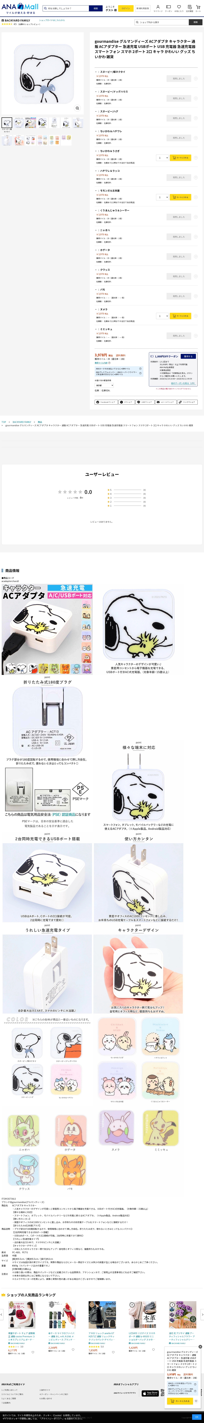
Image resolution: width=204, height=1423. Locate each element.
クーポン (168, 11)
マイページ (158, 11)
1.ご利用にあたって (10, 1390)
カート (198, 11)
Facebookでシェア (108, 402)
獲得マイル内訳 (101, 363)
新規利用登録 (143, 8)
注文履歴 (189, 11)
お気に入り (179, 11)
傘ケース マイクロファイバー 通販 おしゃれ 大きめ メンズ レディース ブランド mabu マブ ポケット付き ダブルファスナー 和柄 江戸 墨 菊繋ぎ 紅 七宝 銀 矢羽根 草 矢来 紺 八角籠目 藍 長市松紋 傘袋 (61, 1336)
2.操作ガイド (45, 1390)
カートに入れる (182, 157)
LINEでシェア (147, 402)
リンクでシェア (189, 402)
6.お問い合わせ (46, 1398)
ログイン (126, 8)
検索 (96, 8)
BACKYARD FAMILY (17, 20)
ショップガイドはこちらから (52, 20)
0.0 (88, 491)
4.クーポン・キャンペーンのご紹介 (54, 1394)
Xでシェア (128, 402)
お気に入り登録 (196, 1401)
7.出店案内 (6, 1402)
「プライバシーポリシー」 (51, 1418)
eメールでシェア (167, 402)
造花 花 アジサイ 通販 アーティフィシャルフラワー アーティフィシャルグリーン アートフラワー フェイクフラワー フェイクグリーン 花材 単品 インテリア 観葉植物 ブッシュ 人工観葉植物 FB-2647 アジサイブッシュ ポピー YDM (182, 1336)
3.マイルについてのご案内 (12, 1394)
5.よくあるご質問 (9, 1398)
